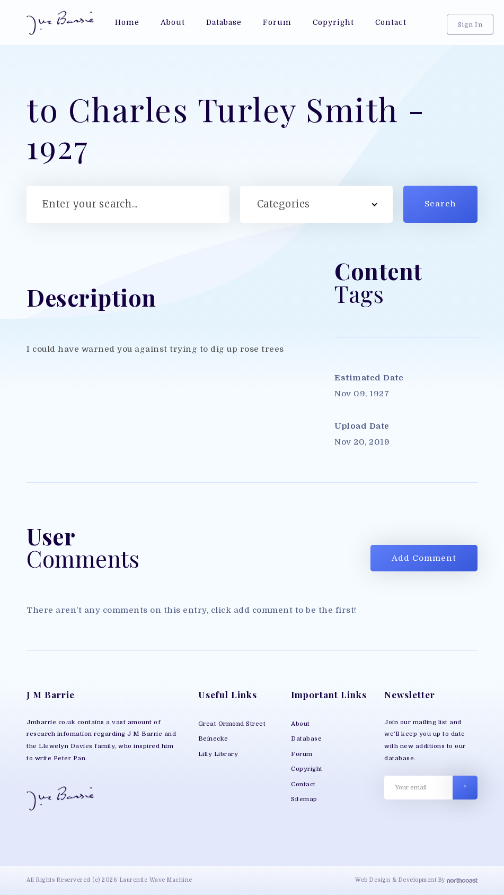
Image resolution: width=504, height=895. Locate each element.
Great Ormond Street (232, 723)
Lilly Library (218, 754)
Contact (303, 784)
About (300, 723)
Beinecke (213, 738)
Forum (302, 754)
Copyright (307, 769)
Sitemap (304, 799)
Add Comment (424, 558)
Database (306, 738)
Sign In (470, 25)
